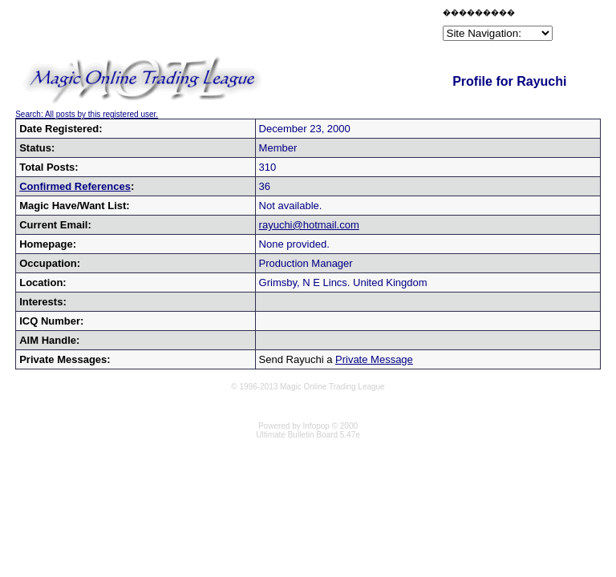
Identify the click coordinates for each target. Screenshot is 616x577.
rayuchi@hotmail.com (309, 225)
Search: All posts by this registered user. (86, 114)
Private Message (374, 359)
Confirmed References (75, 186)
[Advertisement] (252, 27)
